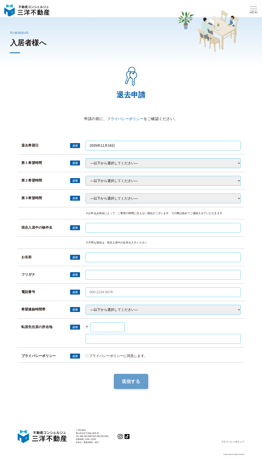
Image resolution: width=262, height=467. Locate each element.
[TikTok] (127, 438)
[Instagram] (120, 438)
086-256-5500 (86, 438)
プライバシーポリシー (125, 121)
